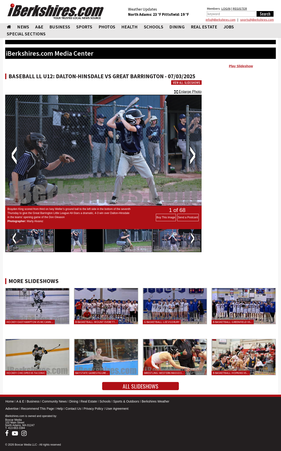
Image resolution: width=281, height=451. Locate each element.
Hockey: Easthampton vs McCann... (30, 322)
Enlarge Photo (188, 92)
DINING (177, 27)
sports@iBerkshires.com (257, 20)
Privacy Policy (93, 408)
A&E (39, 27)
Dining (73, 401)
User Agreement (117, 408)
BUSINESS (59, 27)
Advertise (11, 408)
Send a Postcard (188, 217)
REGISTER (240, 9)
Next (192, 155)
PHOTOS (107, 27)
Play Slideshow (241, 66)
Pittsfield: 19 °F (175, 14)
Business (33, 401)
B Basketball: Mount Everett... (96, 322)
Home (9, 401)
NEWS (23, 27)
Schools (105, 401)
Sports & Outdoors (126, 401)
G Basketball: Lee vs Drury (161, 322)
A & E (20, 401)
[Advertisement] (241, 106)
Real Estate (89, 401)
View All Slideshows (186, 82)
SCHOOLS (154, 27)
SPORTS (84, 27)
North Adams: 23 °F (145, 14)
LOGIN (225, 9)
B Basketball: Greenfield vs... (232, 322)
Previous (14, 155)
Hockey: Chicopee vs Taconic (26, 373)
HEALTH (129, 27)
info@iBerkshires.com (220, 20)
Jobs (228, 27)
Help (59, 408)
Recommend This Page (37, 408)
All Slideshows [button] (140, 386)
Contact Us (73, 408)
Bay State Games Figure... (91, 373)
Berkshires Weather (155, 401)
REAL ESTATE (204, 27)
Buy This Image (166, 217)
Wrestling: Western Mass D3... (164, 373)
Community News (54, 401)
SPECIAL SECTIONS (26, 34)
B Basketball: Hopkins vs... (231, 373)
